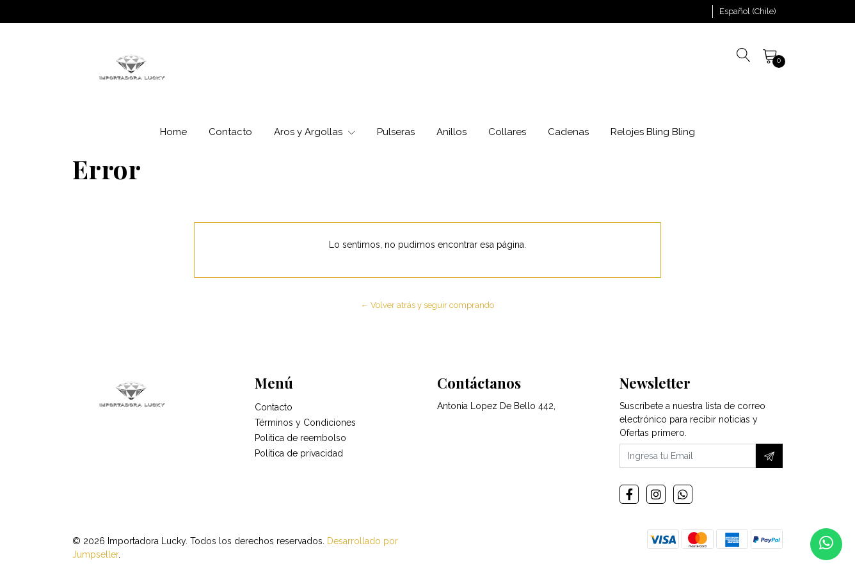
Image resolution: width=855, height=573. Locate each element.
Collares (507, 132)
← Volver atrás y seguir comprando (428, 305)
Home (173, 132)
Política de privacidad (299, 454)
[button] (748, 11)
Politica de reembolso (300, 439)
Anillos (451, 132)
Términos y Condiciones (305, 424)
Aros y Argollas (314, 132)
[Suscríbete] (769, 457)
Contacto (230, 132)
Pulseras (396, 132)
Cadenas (568, 132)
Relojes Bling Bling (653, 132)
